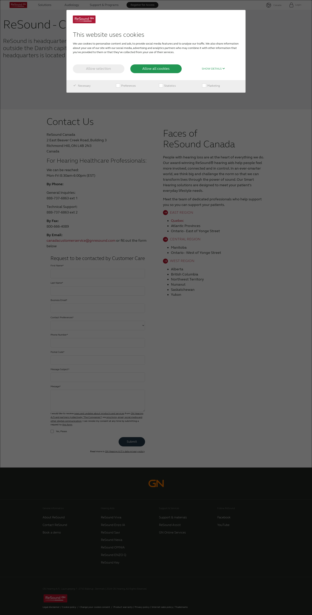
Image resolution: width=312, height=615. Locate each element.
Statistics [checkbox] (167, 86)
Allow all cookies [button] (156, 68)
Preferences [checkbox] (126, 86)
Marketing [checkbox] (211, 86)
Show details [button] (213, 68)
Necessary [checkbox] (82, 86)
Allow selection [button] (98, 68)
